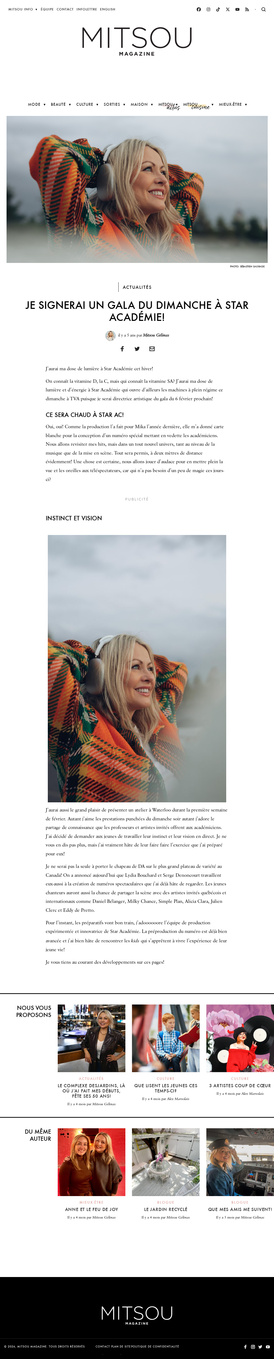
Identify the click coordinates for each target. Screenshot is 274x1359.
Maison (139, 104)
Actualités (137, 287)
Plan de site (121, 1346)
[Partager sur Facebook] (122, 348)
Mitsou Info (20, 9)
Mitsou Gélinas (156, 335)
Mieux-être (230, 104)
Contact (65, 9)
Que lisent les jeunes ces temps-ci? (165, 1088)
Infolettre (87, 9)
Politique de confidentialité (155, 1346)
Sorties (112, 104)
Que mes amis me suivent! (240, 1209)
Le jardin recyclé (166, 1209)
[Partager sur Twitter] (137, 348)
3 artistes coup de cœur (240, 1085)
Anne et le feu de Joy (91, 1209)
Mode (34, 104)
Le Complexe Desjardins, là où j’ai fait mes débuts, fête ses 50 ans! (91, 1091)
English (107, 9)
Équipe (47, 9)
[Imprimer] (152, 348)
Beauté (58, 104)
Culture (84, 104)
